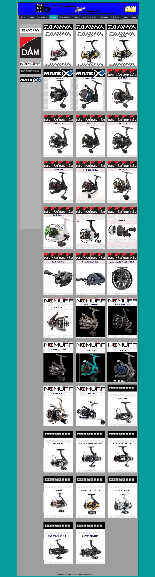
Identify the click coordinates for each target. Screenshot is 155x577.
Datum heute (118, 19)
